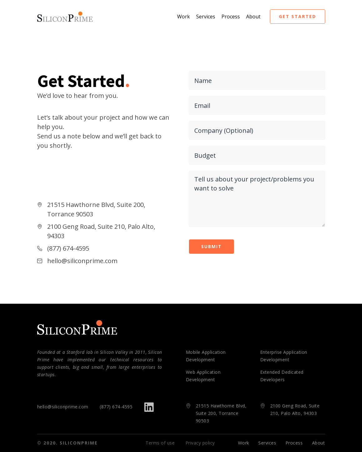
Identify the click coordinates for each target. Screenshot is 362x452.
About (253, 16)
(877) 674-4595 (116, 407)
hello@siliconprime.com (62, 407)
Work (183, 16)
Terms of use (160, 443)
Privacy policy (200, 443)
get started (297, 16)
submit (211, 246)
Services (205, 16)
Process (230, 16)
